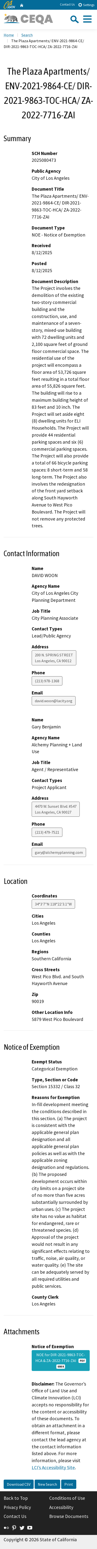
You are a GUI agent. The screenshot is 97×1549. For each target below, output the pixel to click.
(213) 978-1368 (47, 680)
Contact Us (67, 4)
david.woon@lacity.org (53, 700)
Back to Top (16, 1498)
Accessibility (61, 1507)
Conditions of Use (67, 1498)
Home (9, 35)
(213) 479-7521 (47, 832)
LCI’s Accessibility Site (53, 1467)
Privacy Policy (17, 1507)
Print (68, 1484)
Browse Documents (68, 1516)
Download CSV (18, 1484)
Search (27, 35)
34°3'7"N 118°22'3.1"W (53, 904)
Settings (86, 4)
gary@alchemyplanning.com (59, 852)
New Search (47, 1484)
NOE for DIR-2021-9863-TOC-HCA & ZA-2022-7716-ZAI (60, 1360)
